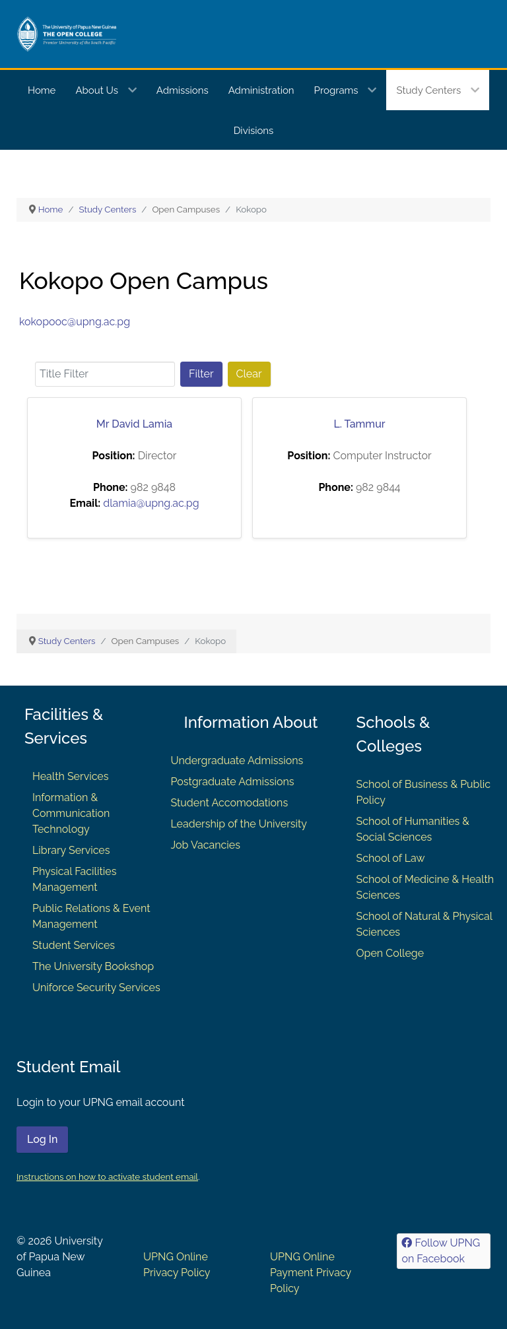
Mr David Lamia (134, 424)
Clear (249, 374)
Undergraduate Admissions (236, 760)
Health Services (70, 776)
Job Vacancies (205, 845)
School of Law (390, 858)
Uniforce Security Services (96, 987)
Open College (390, 953)
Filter (201, 374)
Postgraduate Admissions (232, 781)
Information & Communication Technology (71, 813)
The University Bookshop (93, 966)
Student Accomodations (229, 802)
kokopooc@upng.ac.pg (74, 321)
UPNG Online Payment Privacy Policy (310, 1272)
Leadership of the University (238, 824)
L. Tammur (359, 424)
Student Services (73, 945)
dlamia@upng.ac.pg (151, 503)
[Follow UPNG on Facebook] (443, 1250)
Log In (42, 1139)
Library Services (71, 850)
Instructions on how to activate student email (107, 1176)
